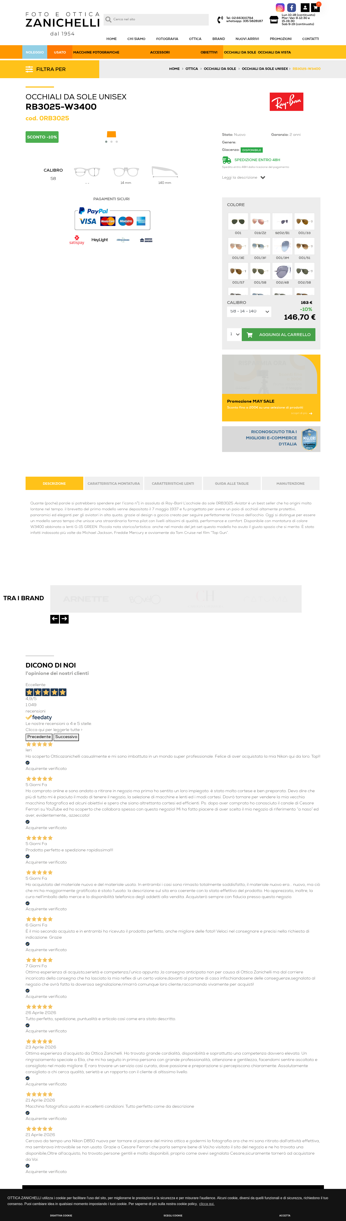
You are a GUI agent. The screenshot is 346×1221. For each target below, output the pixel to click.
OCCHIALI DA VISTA (274, 53)
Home (174, 69)
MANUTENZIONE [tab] (290, 445)
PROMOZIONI (281, 39)
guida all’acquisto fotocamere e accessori (204, 1186)
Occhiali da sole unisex (265, 69)
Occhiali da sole (220, 69)
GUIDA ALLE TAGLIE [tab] (232, 445)
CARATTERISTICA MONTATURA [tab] (114, 445)
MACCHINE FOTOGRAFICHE (96, 53)
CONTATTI (310, 39)
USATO (60, 53)
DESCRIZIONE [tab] (54, 445)
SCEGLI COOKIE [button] (173, 1215)
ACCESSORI (160, 53)
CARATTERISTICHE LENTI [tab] (173, 445)
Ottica (192, 69)
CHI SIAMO (136, 39)
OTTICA (195, 39)
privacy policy (182, 1180)
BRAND (218, 39)
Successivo (66, 698)
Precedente (39, 698)
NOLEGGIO (35, 53)
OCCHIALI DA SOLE (240, 53)
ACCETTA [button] (284, 1215)
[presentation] (54, 580)
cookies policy (182, 1174)
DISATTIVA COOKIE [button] (61, 1215)
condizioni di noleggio (188, 1168)
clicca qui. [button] (206, 1204)
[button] (106, 142)
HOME (111, 39)
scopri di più (301, 374)
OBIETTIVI (209, 53)
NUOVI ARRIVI (247, 39)
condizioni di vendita (187, 1162)
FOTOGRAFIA (167, 39)
